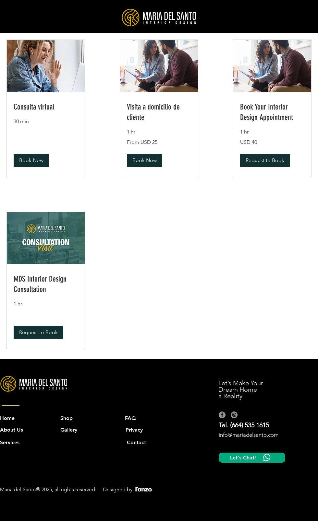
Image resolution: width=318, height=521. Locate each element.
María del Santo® (20, 489)
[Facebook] (222, 414)
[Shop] (67, 418)
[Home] (7, 418)
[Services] (11, 442)
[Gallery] (69, 430)
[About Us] (21, 430)
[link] (46, 107)
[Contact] (136, 442)
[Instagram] (234, 414)
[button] (31, 160)
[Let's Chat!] (252, 458)
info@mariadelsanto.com (248, 435)
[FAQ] (132, 418)
